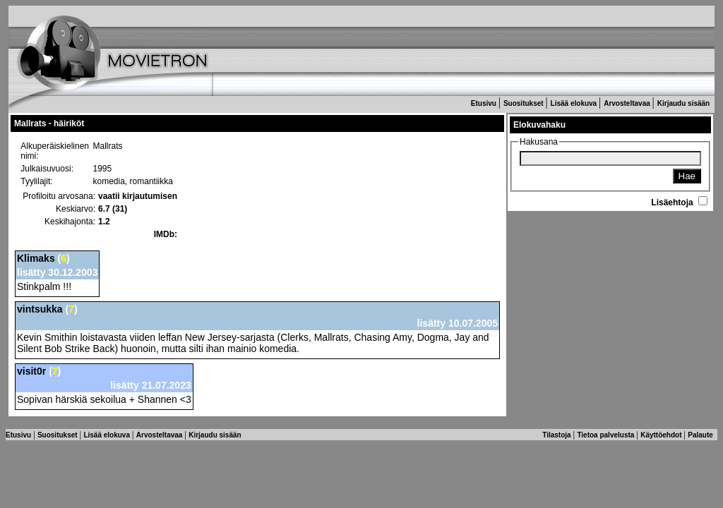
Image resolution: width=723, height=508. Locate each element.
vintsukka (40, 309)
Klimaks (36, 258)
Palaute (701, 435)
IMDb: (165, 234)
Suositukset (524, 103)
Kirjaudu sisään (684, 103)
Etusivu (484, 103)
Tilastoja (557, 435)
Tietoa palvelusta (606, 435)
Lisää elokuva (575, 103)
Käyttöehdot (661, 435)
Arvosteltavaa (628, 103)
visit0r (31, 371)
